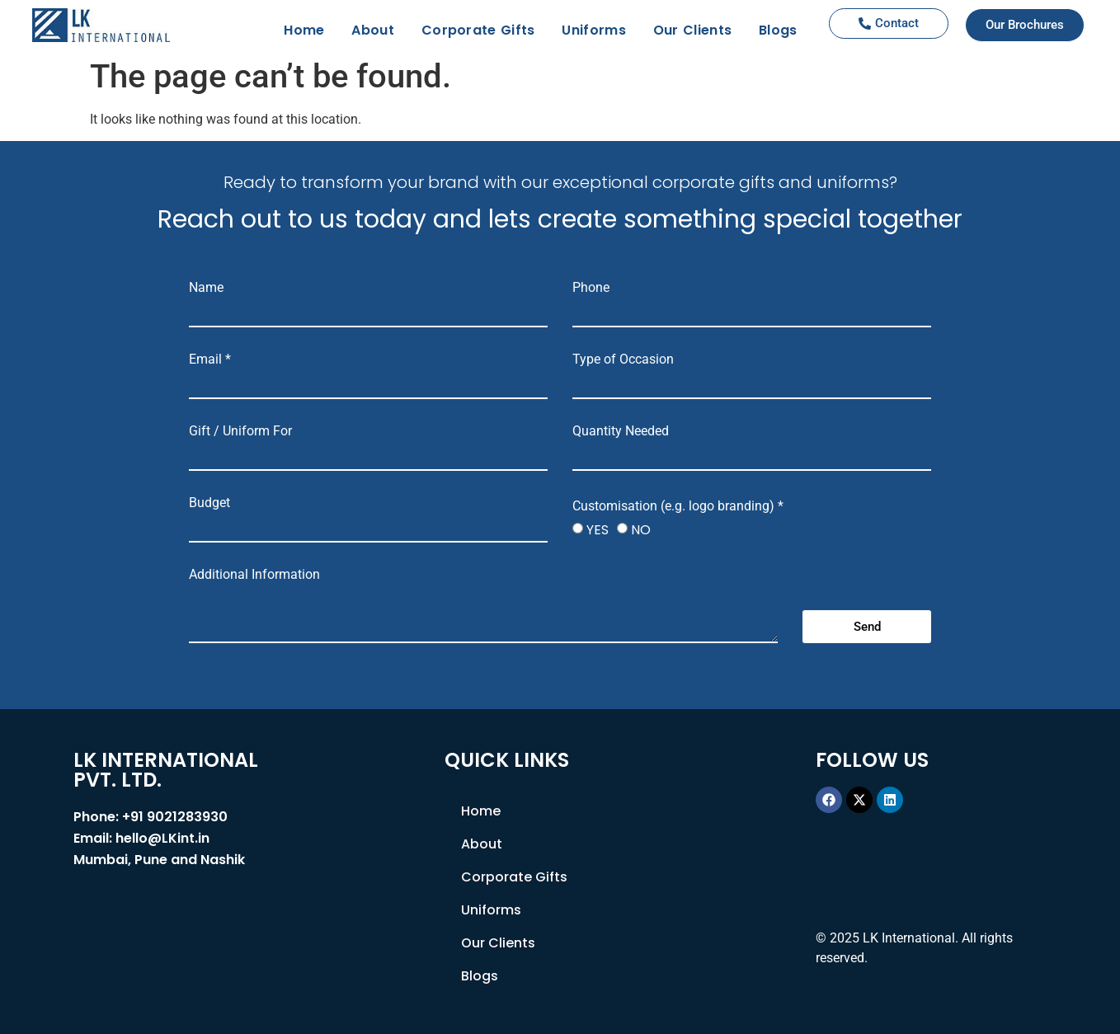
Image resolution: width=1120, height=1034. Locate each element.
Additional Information (254, 574)
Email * (210, 359)
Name (206, 287)
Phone (590, 287)
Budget (209, 503)
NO (641, 529)
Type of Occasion (623, 359)
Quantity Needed (620, 431)
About (372, 30)
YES (597, 529)
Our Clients (692, 30)
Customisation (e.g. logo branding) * (678, 506)
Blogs (778, 30)
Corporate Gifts (478, 30)
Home (304, 30)
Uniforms (593, 30)
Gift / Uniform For (240, 431)
